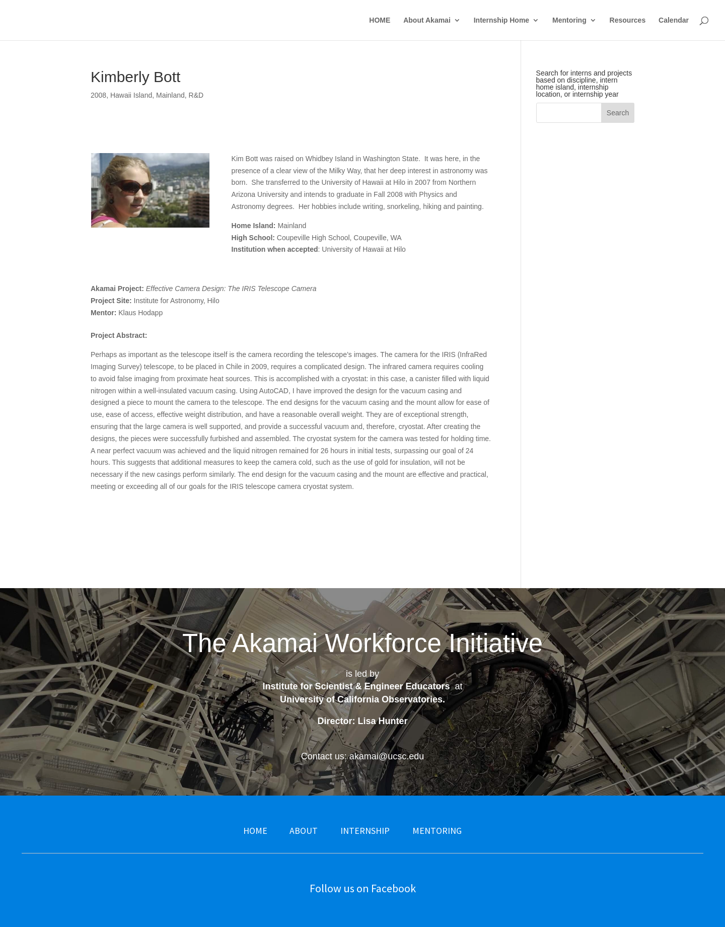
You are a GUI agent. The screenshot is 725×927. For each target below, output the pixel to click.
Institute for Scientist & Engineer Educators (356, 686)
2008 (98, 95)
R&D (196, 95)
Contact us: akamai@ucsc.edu (362, 756)
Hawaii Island (131, 95)
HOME (379, 20)
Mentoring (569, 20)
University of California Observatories (361, 699)
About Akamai (427, 20)
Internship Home (501, 20)
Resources (628, 20)
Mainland (170, 95)
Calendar (674, 20)
